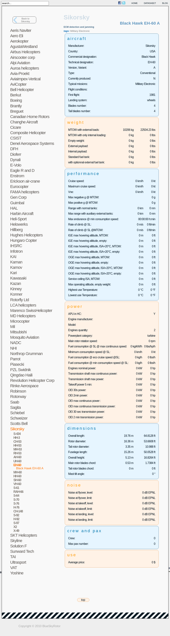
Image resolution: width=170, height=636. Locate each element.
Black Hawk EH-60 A (29, 468)
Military (74, 31)
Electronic (84, 31)
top (83, 599)
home (135, 3)
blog (165, 3)
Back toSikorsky (25, 20)
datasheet (150, 3)
